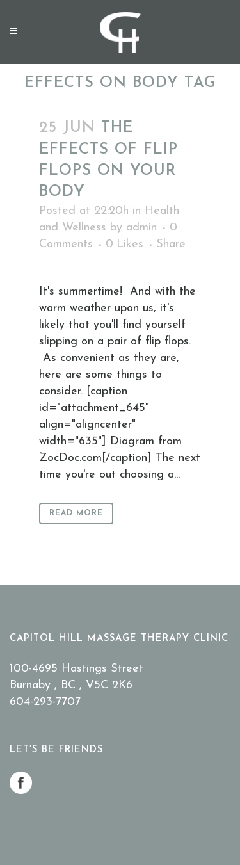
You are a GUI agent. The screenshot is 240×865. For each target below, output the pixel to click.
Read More (76, 513)
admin (141, 228)
